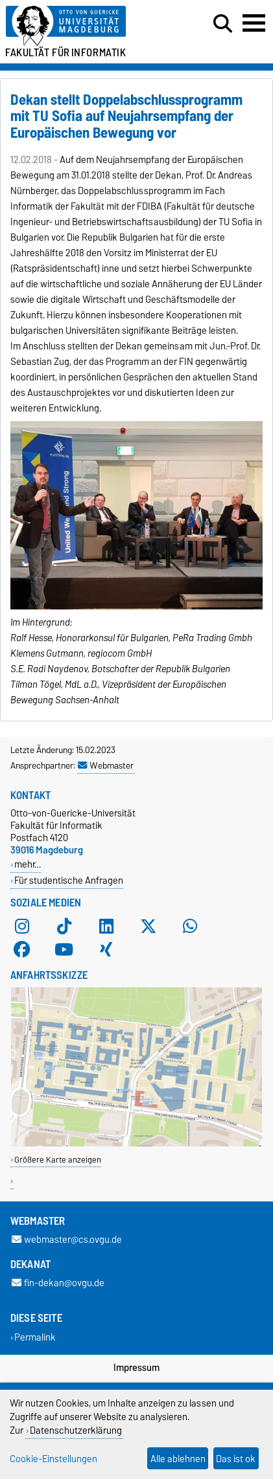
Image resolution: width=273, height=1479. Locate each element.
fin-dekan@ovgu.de (58, 1283)
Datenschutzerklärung (76, 1430)
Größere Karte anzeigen (57, 1160)
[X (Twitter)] (148, 925)
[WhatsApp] (190, 925)
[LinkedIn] (106, 925)
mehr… (27, 864)
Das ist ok (235, 1459)
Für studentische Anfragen (68, 880)
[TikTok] (64, 925)
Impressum (136, 1367)
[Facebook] (22, 949)
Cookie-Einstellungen (53, 1459)
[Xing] (106, 949)
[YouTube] (64, 949)
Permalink (35, 1337)
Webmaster (106, 765)
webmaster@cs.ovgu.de (67, 1239)
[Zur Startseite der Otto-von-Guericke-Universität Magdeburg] (84, 26)
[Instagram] (22, 925)
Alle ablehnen (178, 1459)
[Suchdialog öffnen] (222, 23)
